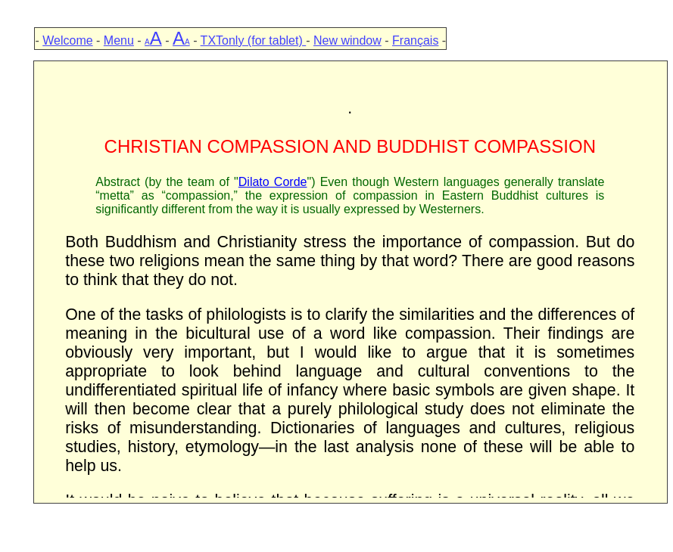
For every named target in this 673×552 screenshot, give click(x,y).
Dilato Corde (272, 181)
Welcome (67, 40)
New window (347, 40)
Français (415, 40)
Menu (119, 40)
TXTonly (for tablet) (254, 40)
